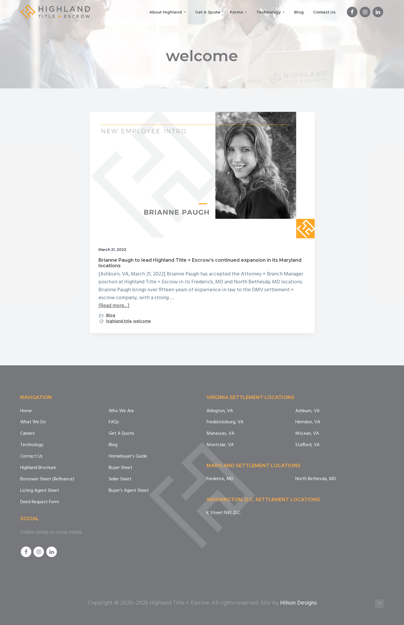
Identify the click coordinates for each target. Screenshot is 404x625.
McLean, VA (307, 433)
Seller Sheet (120, 479)
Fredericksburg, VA (225, 422)
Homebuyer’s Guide (128, 456)
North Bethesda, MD (315, 479)
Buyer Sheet (120, 468)
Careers (27, 433)
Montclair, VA (220, 445)
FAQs (114, 422)
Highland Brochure (38, 468)
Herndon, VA (307, 422)
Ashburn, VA (307, 411)
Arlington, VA (220, 411)
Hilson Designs (298, 603)
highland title (119, 321)
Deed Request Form (39, 502)
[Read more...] (113, 306)
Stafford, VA (307, 445)
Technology (31, 445)
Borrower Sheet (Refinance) (47, 479)
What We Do (33, 422)
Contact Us (31, 456)
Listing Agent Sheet (39, 490)
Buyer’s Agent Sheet (129, 490)
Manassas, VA (220, 433)
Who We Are (121, 411)
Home (26, 411)
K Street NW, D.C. (224, 513)
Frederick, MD (220, 479)
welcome (142, 321)
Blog (110, 315)
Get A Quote (121, 433)
